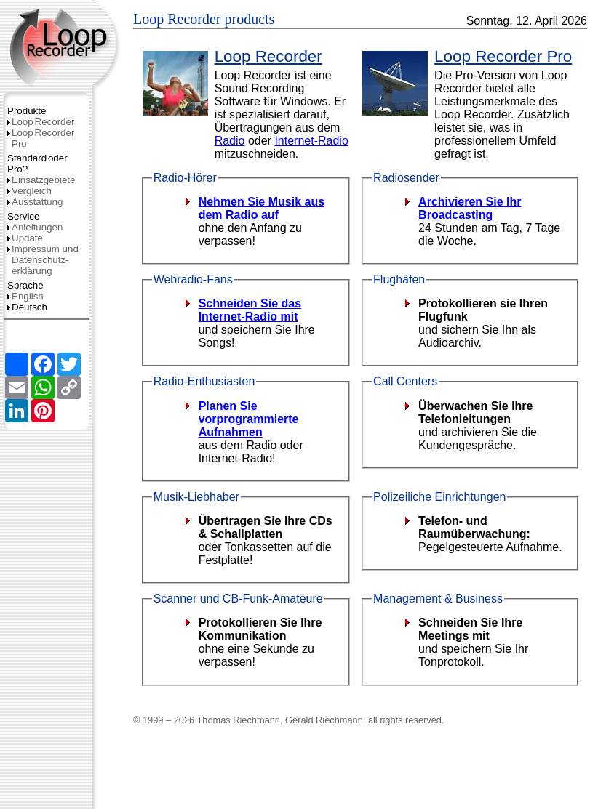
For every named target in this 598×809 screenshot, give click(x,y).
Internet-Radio (311, 140)
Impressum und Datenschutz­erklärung (43, 259)
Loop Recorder (268, 56)
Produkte (26, 110)
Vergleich (29, 190)
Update (25, 238)
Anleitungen (35, 227)
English (25, 296)
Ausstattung (35, 201)
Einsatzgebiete (41, 179)
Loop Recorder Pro (503, 56)
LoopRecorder (40, 121)
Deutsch (27, 307)
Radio (230, 140)
